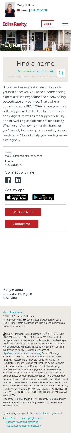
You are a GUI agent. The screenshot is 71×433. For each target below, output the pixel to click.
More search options (35, 71)
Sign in (48, 23)
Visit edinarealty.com (13, 312)
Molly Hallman (26, 5)
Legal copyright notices (31, 418)
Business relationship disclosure (22, 422)
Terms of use (9, 418)
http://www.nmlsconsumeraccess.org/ (21, 353)
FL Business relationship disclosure (23, 426)
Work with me (23, 212)
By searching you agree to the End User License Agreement (35, 77)
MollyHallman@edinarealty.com (23, 155)
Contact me (22, 224)
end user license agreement (48, 413)
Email (22, 10)
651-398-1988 (39, 10)
